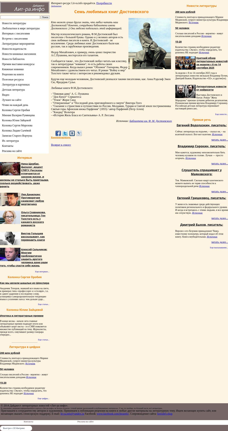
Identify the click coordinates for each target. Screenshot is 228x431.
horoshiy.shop (164, 413)
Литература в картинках (16, 84)
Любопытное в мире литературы (21, 28)
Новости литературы (14, 23)
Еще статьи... (43, 304)
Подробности (104, 3)
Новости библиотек (13, 59)
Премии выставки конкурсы (18, 64)
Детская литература (13, 89)
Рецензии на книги (13, 74)
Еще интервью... (42, 271)
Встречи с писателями (15, 38)
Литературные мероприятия (18, 43)
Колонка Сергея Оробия (16, 110)
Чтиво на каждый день (15, 105)
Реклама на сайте (12, 151)
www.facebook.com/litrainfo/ (113, 413)
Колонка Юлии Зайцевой (16, 120)
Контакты (7, 145)
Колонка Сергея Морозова (17, 125)
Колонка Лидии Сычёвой (16, 130)
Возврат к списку (61, 144)
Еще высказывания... (219, 247)
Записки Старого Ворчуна (17, 135)
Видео (5, 94)
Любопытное (56, 6)
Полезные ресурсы (13, 79)
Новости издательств (14, 48)
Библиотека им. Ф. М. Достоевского (150, 121)
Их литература (10, 140)
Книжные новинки (13, 69)
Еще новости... (221, 114)
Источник (30, 363)
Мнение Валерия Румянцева (18, 115)
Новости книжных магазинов (19, 53)
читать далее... (219, 139)
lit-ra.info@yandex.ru (72, 413)
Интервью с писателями (16, 33)
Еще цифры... (43, 398)
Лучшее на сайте (11, 99)
